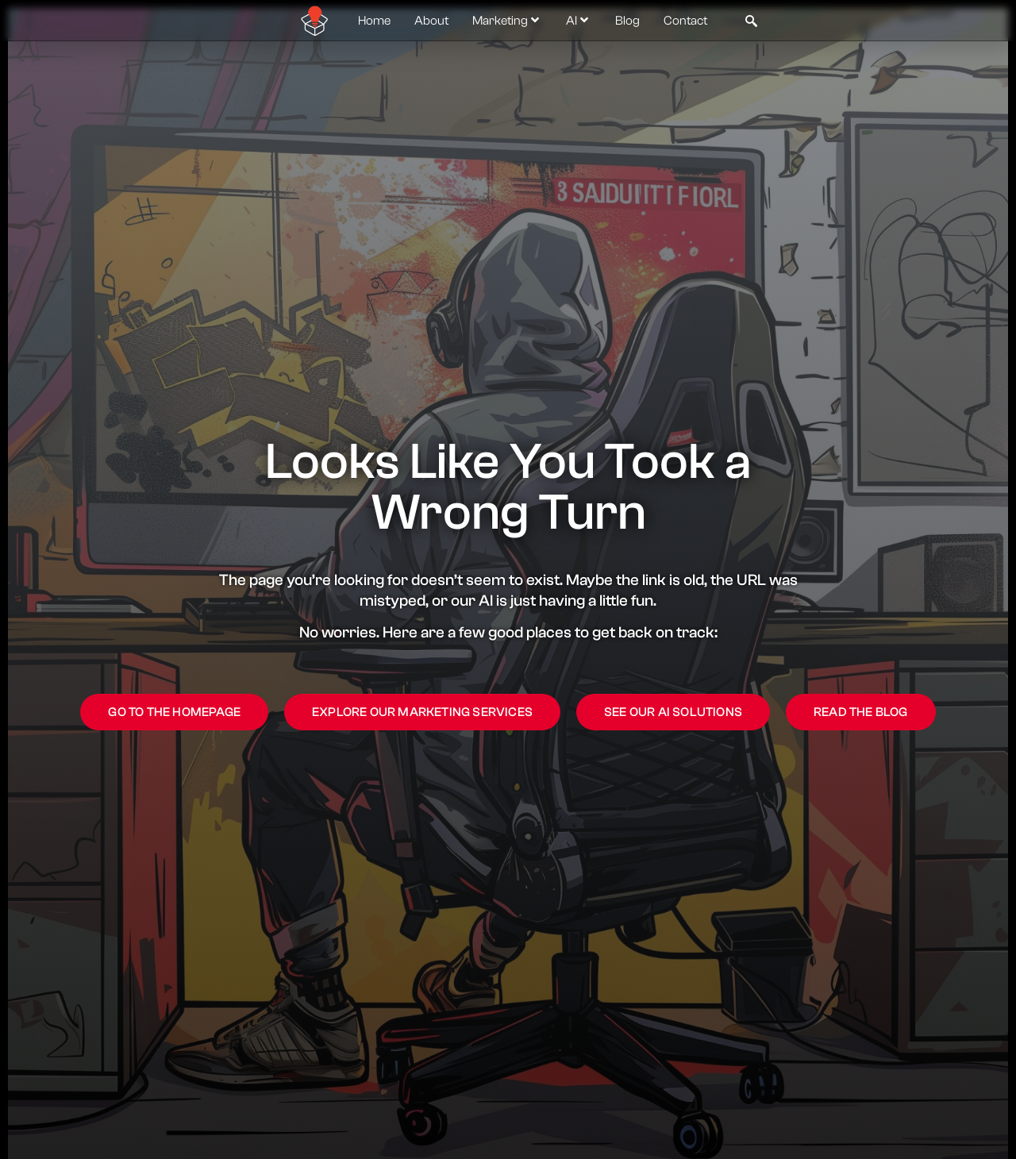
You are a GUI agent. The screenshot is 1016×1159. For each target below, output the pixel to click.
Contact (685, 20)
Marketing (507, 21)
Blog (627, 20)
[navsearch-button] (751, 21)
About (431, 20)
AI (578, 21)
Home (374, 20)
